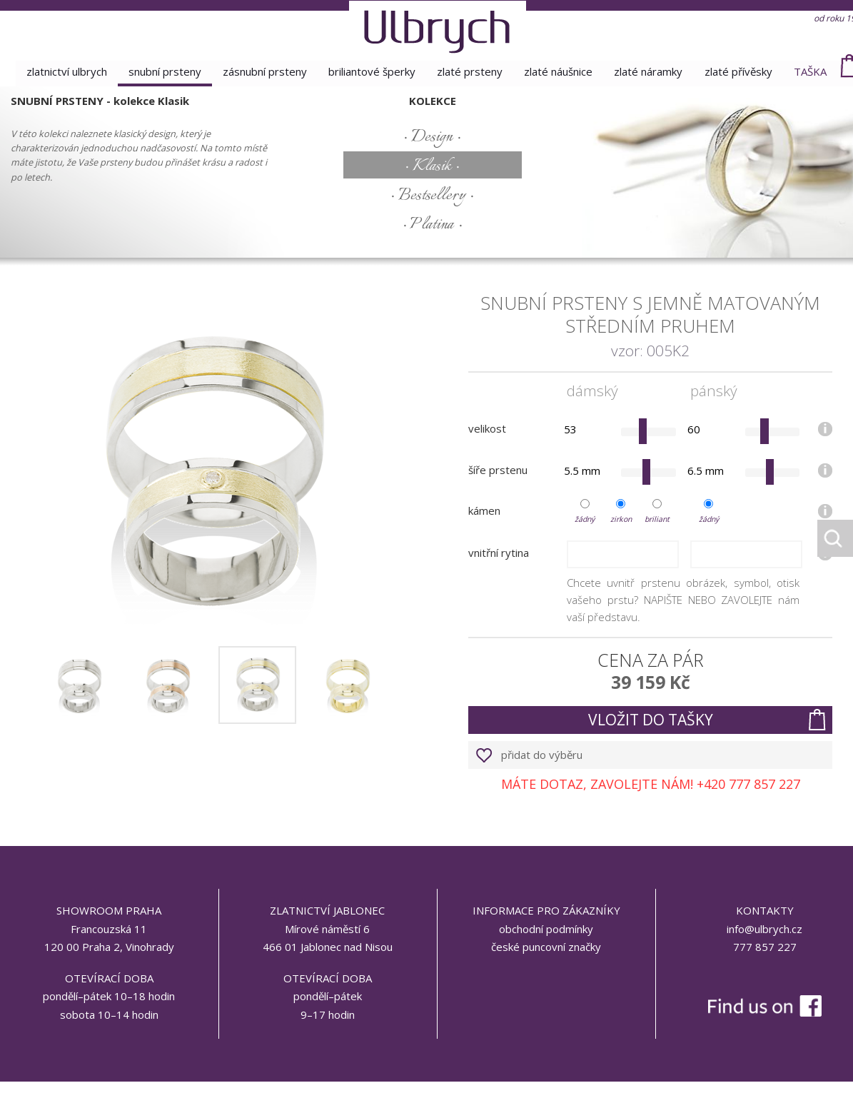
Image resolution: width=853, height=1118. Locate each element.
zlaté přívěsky (742, 71)
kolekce (432, 101)
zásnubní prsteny (263, 71)
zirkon (621, 519)
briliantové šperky (371, 71)
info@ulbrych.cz (764, 929)
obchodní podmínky (546, 929)
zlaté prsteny (470, 71)
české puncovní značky (546, 947)
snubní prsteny (161, 71)
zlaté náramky (651, 71)
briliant (657, 519)
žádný (585, 519)
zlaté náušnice (559, 71)
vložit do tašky (650, 720)
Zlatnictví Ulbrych (61, 71)
